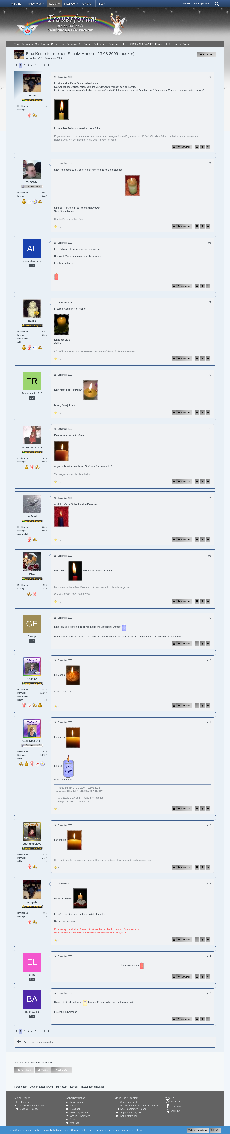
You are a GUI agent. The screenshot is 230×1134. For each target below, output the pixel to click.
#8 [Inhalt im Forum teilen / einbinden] (209, 556)
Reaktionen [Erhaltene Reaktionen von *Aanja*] (22, 689)
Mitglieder (75, 1123)
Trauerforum (76, 1102)
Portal (73, 1105)
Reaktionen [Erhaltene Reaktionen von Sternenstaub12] (22, 458)
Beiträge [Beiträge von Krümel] (21, 531)
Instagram (176, 1101)
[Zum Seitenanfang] (208, 147)
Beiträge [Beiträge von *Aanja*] (21, 693)
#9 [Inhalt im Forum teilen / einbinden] (209, 618)
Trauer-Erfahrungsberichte (33, 1105)
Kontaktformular (128, 1116)
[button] (24, 1070)
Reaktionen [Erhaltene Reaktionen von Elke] (22, 585)
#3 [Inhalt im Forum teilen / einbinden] (209, 242)
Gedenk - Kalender (29, 1109)
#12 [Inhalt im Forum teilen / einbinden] (209, 825)
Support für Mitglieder (131, 1112)
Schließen (215, 1130)
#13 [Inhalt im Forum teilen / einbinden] (209, 883)
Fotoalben (75, 1109)
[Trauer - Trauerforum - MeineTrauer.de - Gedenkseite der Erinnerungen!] (115, 24)
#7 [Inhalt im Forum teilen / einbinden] (209, 498)
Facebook (176, 1106)
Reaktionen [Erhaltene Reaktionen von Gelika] (22, 332)
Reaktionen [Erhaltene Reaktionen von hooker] (22, 106)
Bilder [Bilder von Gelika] (20, 342)
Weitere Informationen (198, 1130)
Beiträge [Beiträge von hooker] (21, 110)
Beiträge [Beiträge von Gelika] (21, 335)
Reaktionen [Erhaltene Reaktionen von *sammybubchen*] (22, 751)
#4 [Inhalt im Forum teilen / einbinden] (209, 302)
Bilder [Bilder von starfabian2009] (20, 861)
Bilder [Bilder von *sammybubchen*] (20, 758)
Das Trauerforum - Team (133, 1109)
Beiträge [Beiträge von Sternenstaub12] (21, 462)
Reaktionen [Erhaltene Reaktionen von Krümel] (22, 527)
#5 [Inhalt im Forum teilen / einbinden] (209, 375)
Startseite (25, 1102)
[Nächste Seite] (48, 65)
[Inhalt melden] (174, 147)
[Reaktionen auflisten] (57, 226)
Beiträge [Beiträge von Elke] (21, 588)
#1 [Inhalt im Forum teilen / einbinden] (209, 77)
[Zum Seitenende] (202, 147)
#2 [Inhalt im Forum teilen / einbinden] (209, 163)
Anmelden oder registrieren (196, 3)
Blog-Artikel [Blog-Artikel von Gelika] (22, 339)
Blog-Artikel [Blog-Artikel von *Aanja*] (22, 696)
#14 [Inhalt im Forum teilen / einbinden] (209, 956)
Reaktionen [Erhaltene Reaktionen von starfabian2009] (22, 854)
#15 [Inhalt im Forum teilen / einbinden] (209, 993)
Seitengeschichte (129, 1102)
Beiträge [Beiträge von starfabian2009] (21, 858)
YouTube (175, 1111)
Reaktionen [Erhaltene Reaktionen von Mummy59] (22, 193)
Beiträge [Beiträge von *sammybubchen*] (21, 755)
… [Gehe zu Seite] (40, 65)
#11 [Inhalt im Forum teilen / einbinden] (209, 722)
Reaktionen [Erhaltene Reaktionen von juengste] (22, 913)
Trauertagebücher (79, 1112)
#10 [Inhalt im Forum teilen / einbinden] (209, 660)
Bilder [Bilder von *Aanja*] (20, 700)
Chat (72, 1119)
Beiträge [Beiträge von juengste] (21, 916)
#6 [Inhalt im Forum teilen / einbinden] (209, 429)
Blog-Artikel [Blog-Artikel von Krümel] (22, 534)
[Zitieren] (197, 147)
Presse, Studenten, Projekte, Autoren (139, 1105)
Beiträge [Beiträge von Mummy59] (21, 196)
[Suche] (216, 3)
